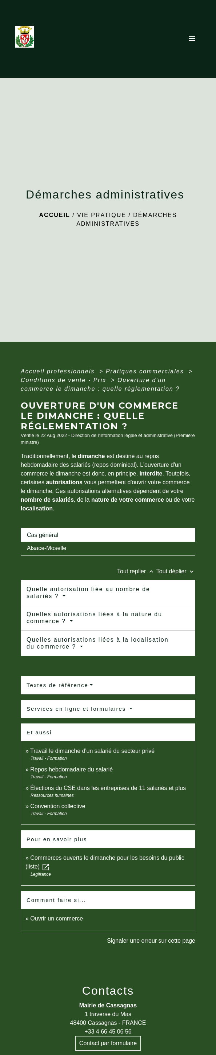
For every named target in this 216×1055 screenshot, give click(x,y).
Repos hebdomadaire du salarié (71, 769)
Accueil (54, 215)
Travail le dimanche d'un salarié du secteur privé (92, 751)
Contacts (108, 990)
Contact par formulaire (108, 1043)
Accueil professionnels (59, 371)
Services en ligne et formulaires (77, 709)
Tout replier (136, 571)
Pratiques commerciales (146, 371)
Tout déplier (175, 571)
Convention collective (57, 806)
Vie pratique (101, 215)
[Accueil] (27, 39)
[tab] (108, 535)
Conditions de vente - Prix (65, 380)
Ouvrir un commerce (56, 918)
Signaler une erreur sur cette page (151, 941)
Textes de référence (57, 685)
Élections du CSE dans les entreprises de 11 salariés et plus (108, 788)
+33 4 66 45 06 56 (107, 1031)
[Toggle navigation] (192, 39)
